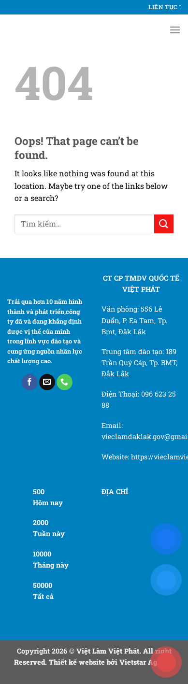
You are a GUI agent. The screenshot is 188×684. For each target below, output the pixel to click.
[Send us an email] (47, 382)
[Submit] (164, 223)
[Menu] (175, 30)
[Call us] (64, 382)
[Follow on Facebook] (30, 382)
